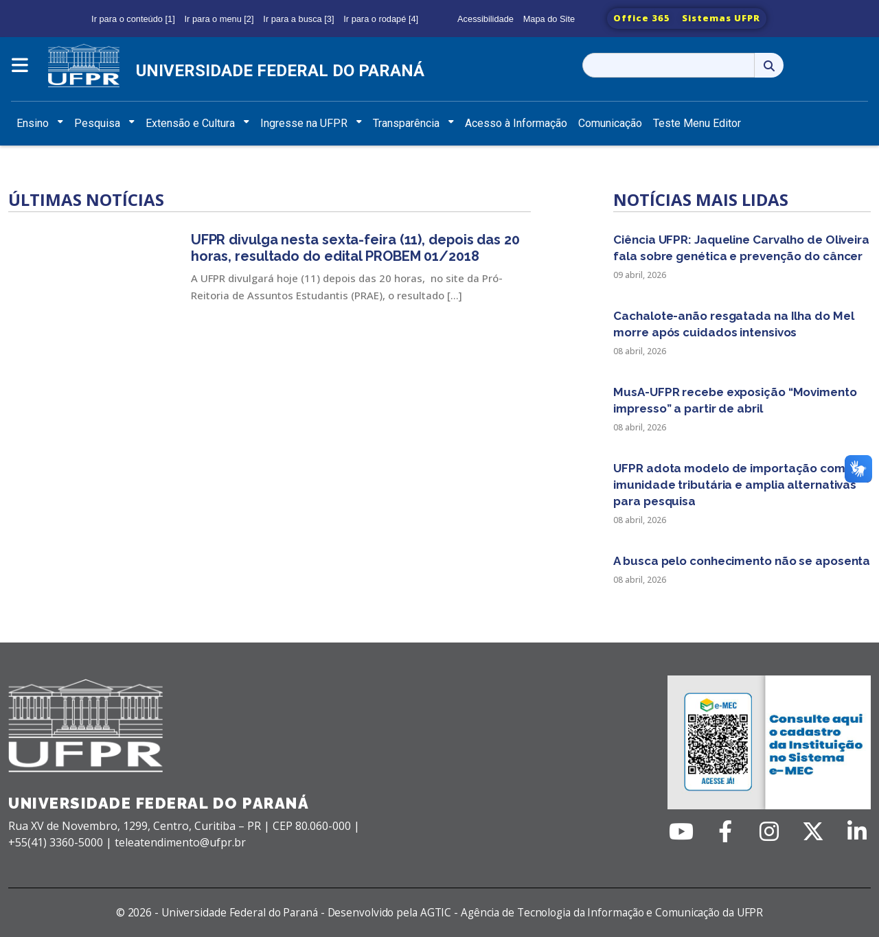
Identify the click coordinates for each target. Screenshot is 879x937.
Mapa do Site (549, 19)
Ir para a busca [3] (298, 19)
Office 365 (641, 18)
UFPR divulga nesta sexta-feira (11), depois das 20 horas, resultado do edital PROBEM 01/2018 (355, 247)
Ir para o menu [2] (219, 19)
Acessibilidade (485, 19)
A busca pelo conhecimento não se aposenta (741, 561)
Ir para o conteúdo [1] (133, 19)
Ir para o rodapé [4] (380, 19)
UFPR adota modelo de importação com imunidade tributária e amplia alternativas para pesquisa (734, 484)
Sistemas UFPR (721, 18)
